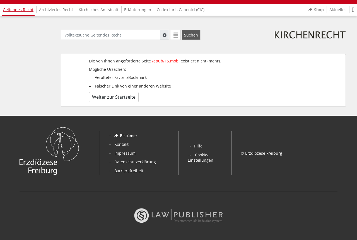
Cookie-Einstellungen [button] (200, 157)
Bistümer (125, 135)
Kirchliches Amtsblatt (99, 9)
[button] (353, 10)
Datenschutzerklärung (135, 161)
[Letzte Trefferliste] (175, 35)
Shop (316, 10)
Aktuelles (337, 9)
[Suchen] (191, 35)
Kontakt (121, 144)
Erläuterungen (137, 9)
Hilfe (198, 146)
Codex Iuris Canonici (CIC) (180, 9)
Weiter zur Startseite (114, 97)
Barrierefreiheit (128, 170)
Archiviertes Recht (56, 9)
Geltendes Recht (18, 9)
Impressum (125, 153)
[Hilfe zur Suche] (164, 35)
